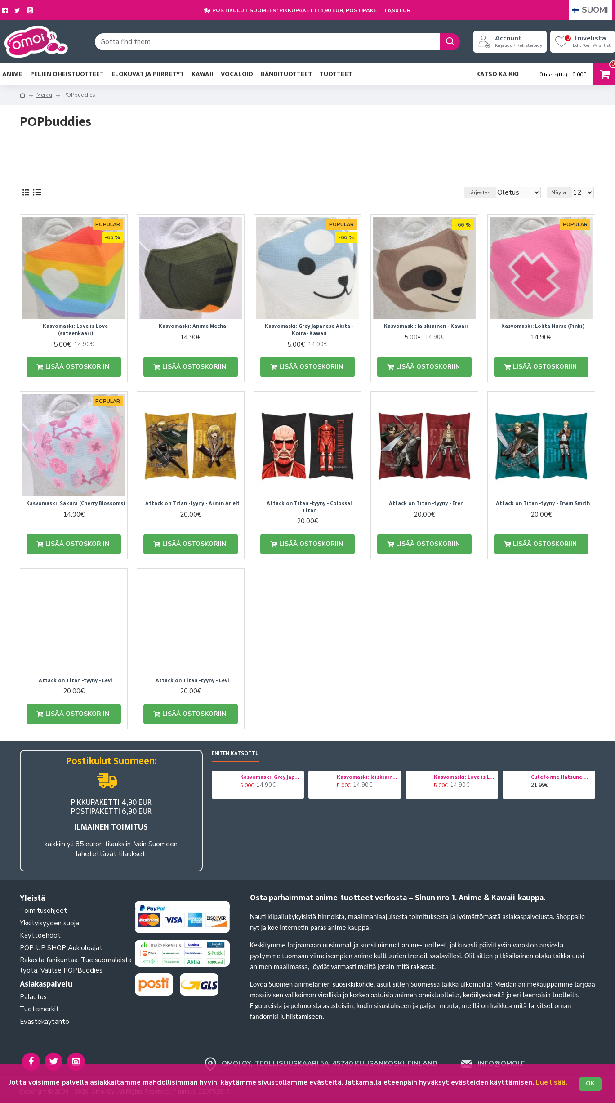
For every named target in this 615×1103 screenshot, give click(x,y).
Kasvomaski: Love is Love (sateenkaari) (75, 330)
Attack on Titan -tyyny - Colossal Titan (309, 508)
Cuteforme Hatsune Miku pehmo (561, 777)
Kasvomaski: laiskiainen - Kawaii (426, 326)
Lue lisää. (551, 1082)
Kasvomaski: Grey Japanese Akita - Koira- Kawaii (309, 330)
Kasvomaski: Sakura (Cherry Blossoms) (75, 504)
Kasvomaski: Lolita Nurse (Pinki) (542, 326)
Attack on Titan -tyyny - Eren (426, 504)
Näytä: (563, 192)
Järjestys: (472, 192)
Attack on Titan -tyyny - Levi (75, 682)
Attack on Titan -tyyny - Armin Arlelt (192, 504)
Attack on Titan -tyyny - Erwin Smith (543, 504)
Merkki (44, 94)
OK (590, 1084)
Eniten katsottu (235, 754)
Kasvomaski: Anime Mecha (192, 326)
